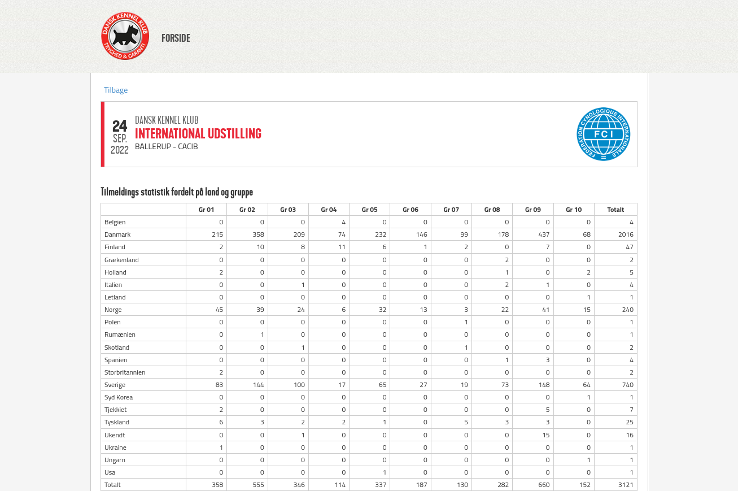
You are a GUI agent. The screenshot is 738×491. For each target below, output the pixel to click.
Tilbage (116, 89)
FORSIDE (175, 38)
